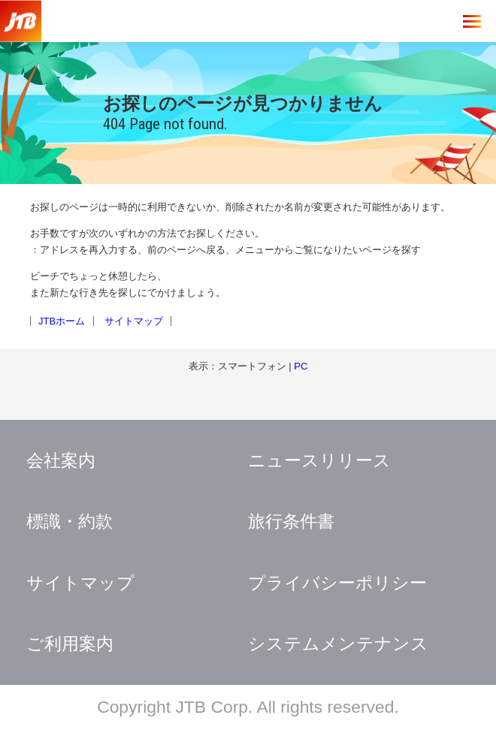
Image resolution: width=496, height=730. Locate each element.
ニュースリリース (319, 460)
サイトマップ (133, 321)
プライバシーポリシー (337, 583)
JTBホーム (61, 321)
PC (300, 366)
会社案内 (60, 460)
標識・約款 (69, 521)
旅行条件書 (291, 521)
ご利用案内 (69, 643)
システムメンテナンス (338, 643)
